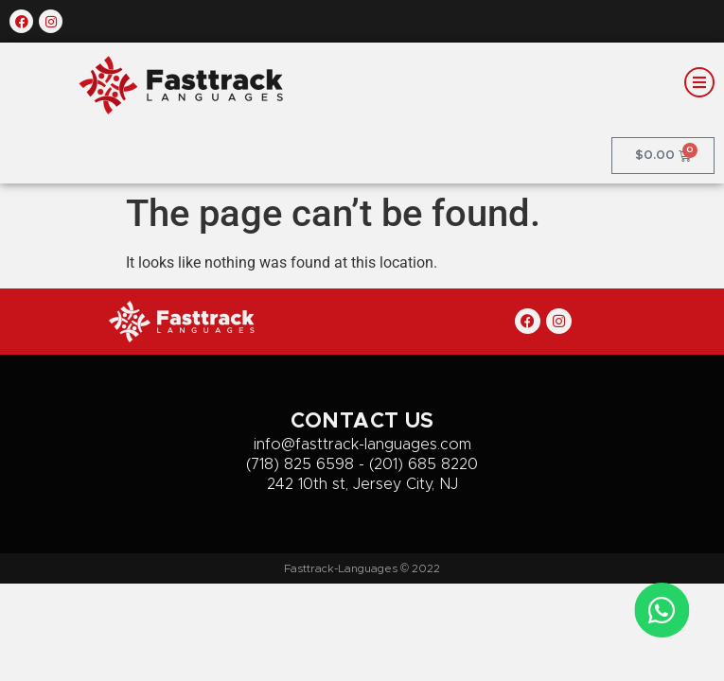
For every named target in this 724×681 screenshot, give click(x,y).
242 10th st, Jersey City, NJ (362, 484)
